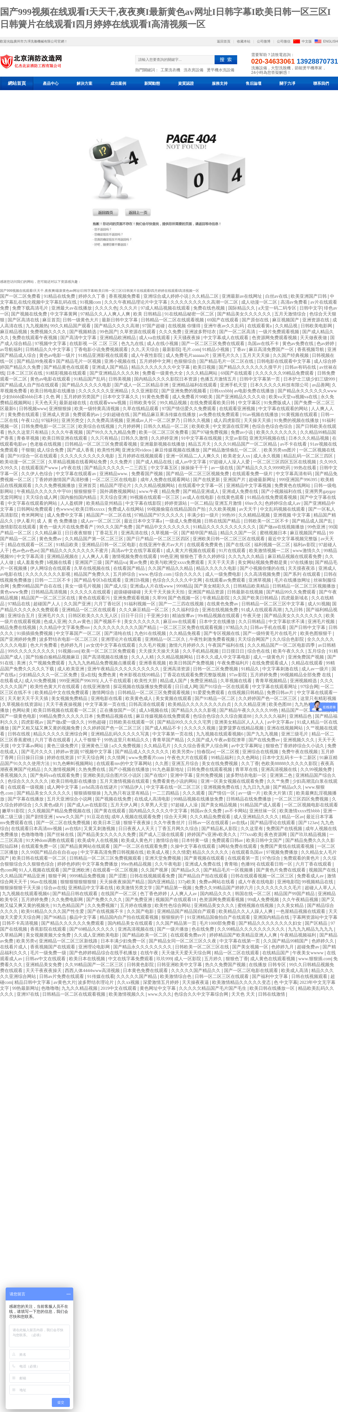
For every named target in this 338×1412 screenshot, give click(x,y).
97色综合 (271, 858)
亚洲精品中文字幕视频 (249, 485)
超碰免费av (308, 946)
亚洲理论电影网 (94, 946)
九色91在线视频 (150, 633)
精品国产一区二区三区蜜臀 (308, 710)
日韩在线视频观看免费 (153, 875)
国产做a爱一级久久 (66, 722)
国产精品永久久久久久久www (307, 390)
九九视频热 (37, 325)
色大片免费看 (44, 645)
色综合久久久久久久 (28, 781)
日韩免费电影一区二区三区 (48, 426)
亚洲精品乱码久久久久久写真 (120, 733)
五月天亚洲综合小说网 (70, 799)
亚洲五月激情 (229, 503)
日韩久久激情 (135, 438)
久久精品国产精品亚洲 (23, 875)
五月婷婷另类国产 (82, 396)
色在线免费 (203, 929)
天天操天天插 (258, 420)
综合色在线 (259, 651)
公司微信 (283, 41)
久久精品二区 (206, 296)
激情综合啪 (167, 840)
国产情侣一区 (222, 793)
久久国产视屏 (155, 870)
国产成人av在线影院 (87, 804)
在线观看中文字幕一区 (201, 485)
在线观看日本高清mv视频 (37, 828)
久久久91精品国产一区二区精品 (246, 444)
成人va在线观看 (155, 337)
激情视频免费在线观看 (135, 556)
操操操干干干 (195, 467)
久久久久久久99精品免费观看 (285, 373)
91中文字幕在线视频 (202, 438)
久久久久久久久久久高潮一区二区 (204, 302)
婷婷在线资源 (61, 757)
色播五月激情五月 (218, 379)
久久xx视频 (129, 982)
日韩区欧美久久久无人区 (93, 615)
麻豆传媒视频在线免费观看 (163, 716)
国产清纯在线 (118, 633)
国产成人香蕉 (81, 450)
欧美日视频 (205, 367)
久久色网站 (248, 757)
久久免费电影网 (67, 899)
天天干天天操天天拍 (165, 592)
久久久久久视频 (200, 728)
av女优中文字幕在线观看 (111, 645)
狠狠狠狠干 (85, 491)
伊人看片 (26, 521)
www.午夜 (149, 491)
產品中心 (51, 83)
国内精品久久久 (216, 893)
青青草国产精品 (168, 739)
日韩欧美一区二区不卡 (267, 521)
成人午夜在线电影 (256, 881)
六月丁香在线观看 (53, 739)
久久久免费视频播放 (55, 485)
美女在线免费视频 (220, 763)
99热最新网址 (25, 988)
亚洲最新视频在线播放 (163, 444)
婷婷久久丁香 (92, 296)
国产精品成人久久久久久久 (142, 751)
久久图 (162, 763)
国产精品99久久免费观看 (291, 592)
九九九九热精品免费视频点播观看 (102, 663)
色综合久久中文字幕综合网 (201, 994)
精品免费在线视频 (18, 627)
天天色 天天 (243, 994)
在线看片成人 (14, 946)
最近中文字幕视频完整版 (293, 538)
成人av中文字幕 (191, 461)
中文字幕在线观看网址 (275, 686)
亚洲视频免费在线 (222, 787)
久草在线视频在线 (92, 568)
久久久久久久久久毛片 (279, 887)
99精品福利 (223, 757)
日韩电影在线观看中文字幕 (284, 361)
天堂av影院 (236, 438)
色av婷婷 (326, 343)
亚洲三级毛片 (295, 733)
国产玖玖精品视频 (308, 834)
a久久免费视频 (127, 745)
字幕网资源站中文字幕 (314, 917)
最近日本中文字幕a (143, 521)
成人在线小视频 (163, 343)
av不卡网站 (236, 810)
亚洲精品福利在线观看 (195, 385)
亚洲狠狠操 (60, 408)
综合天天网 (176, 816)
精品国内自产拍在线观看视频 (129, 917)
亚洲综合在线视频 (260, 751)
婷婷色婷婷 (68, 864)
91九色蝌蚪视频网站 (73, 763)
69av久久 (254, 503)
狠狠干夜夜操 (137, 822)
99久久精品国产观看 (71, 325)
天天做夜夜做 (314, 337)
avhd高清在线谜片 (100, 787)
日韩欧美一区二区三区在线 (202, 946)
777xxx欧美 (251, 834)
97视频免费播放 (282, 852)
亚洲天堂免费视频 (163, 858)
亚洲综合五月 (22, 615)
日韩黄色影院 (141, 964)
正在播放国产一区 (118, 710)
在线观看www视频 (109, 402)
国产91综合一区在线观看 (33, 455)
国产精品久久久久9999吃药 (264, 467)
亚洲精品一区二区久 (165, 639)
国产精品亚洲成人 (201, 491)
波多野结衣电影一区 (247, 775)
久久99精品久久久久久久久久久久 (251, 929)
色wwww (64, 509)
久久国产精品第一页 (176, 923)
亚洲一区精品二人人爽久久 (193, 455)
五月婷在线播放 (136, 905)
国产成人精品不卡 (163, 728)
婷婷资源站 (176, 503)
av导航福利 (11, 349)
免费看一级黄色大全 (163, 373)
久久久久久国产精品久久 (196, 970)
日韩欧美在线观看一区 (132, 722)
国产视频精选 (83, 331)
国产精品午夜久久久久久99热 (249, 710)
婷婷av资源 (67, 751)
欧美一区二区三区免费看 (164, 432)
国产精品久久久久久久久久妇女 (271, 923)
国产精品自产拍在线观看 (203, 875)
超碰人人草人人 (320, 887)
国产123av (308, 822)
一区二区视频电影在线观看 (311, 804)
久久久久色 (106, 308)
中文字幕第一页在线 (106, 704)
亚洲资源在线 (316, 319)
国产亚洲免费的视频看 (184, 390)
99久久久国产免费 (115, 526)
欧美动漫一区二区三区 (23, 461)
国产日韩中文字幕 (307, 627)
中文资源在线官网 (231, 426)
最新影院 (171, 349)
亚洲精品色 (301, 716)
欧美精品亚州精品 (104, 503)
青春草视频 (28, 438)
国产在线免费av (264, 739)
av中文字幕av (281, 722)
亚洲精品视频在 (63, 556)
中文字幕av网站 (28, 745)
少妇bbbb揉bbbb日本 (23, 396)
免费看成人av (311, 875)
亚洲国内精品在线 (271, 917)
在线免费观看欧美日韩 (213, 402)
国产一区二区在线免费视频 (63, 822)
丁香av (239, 349)
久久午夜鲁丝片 (170, 822)
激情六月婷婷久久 (187, 645)
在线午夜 (149, 952)
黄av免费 (138, 562)
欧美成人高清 (295, 970)
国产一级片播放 (173, 929)
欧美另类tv (183, 751)
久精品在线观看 (307, 663)
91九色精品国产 (69, 905)
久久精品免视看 (185, 633)
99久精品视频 (174, 402)
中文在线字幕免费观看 (131, 958)
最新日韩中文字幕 (120, 319)
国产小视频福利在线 (282, 491)
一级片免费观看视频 (279, 331)
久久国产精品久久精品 (171, 568)
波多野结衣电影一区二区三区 (69, 639)
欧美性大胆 (146, 680)
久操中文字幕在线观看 (193, 846)
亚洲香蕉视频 (153, 663)
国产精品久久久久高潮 (117, 325)
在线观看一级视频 (26, 787)
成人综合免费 (51, 450)
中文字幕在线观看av (76, 473)
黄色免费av (51, 538)
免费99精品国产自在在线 (37, 586)
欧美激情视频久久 (127, 994)
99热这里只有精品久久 (127, 739)
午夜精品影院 (217, 597)
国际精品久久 (242, 308)
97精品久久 (237, 627)
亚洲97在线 (28, 994)
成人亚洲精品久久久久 (257, 816)
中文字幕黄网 (64, 314)
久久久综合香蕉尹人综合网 (201, 745)
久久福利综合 (186, 609)
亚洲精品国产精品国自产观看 (187, 911)
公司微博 (263, 41)
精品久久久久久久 (211, 852)
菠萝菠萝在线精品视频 (242, 728)
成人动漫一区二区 (259, 302)
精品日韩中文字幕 (33, 982)
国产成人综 (116, 586)
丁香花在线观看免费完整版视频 (195, 674)
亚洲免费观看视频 (131, 597)
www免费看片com (146, 757)
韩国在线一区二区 (253, 893)
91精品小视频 (216, 349)
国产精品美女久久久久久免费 (107, 834)
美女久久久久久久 (142, 621)
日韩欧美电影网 (317, 325)
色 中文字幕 (285, 982)
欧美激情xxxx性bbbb (300, 810)
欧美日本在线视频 (87, 958)
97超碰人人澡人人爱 (230, 461)
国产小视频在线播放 (129, 769)
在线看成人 (11, 680)
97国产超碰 (154, 325)
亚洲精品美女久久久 (214, 905)
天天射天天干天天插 (28, 698)
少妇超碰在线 (117, 414)
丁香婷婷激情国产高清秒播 (62, 479)
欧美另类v (26, 941)
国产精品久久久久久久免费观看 (73, 923)
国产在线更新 (207, 479)
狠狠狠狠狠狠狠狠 (78, 881)
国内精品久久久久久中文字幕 (158, 810)
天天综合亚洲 (114, 497)
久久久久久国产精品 (137, 976)
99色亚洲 (316, 526)
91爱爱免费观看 (209, 692)
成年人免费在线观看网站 (165, 479)
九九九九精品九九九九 (311, 929)
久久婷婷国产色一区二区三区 (268, 698)
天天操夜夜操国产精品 (122, 881)
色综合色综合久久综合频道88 (223, 716)
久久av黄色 (80, 621)
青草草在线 (247, 769)
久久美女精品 (291, 905)
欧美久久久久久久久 (277, 432)
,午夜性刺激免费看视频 (212, 639)
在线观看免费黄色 (205, 544)
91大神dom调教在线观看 (50, 840)
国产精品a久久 (288, 787)
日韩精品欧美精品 (251, 586)
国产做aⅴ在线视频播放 (282, 526)
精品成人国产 (174, 680)
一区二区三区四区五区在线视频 (285, 461)
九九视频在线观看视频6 (220, 733)
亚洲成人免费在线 (240, 491)
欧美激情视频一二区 (270, 550)
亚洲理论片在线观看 (122, 639)
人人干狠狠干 (88, 739)
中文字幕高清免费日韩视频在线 (113, 852)
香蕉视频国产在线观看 (53, 946)
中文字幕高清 (31, 556)
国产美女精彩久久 (212, 586)
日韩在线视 (19, 733)
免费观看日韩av (228, 840)
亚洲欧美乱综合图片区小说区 (113, 775)
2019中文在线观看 (119, 988)
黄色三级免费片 (63, 745)
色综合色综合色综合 (272, 426)
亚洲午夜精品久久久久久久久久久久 (124, 668)
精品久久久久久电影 (217, 568)
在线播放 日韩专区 (268, 964)
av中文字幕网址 (247, 745)
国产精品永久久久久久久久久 (143, 946)
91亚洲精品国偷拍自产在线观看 (219, 917)
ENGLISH (330, 41)
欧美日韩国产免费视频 (192, 663)
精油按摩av (183, 615)
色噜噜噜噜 (33, 834)
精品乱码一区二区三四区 (308, 455)
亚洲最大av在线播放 (72, 308)
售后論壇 (253, 83)
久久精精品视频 (254, 515)
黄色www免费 (14, 592)
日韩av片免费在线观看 (62, 976)
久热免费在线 (92, 769)
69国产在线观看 (223, 319)
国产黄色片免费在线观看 (281, 870)
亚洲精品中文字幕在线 (91, 887)
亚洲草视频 (260, 580)
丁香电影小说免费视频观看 (101, 349)
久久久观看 (194, 793)
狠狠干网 (57, 875)
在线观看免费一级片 (253, 473)
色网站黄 (21, 710)
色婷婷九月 (72, 645)
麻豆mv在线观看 (180, 621)
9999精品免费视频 (87, 875)
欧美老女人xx (237, 455)
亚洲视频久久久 (299, 739)
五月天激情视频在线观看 (125, 781)
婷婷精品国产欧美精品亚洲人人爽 (243, 935)
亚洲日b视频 (137, 580)
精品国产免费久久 (92, 574)
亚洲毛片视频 (322, 621)
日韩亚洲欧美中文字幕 (180, 964)
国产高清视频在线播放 (106, 657)
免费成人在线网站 (126, 509)
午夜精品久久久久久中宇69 (44, 491)
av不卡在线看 (294, 444)
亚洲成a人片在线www (152, 586)
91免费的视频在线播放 (297, 420)
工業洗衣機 (170, 70)
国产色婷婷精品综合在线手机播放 (103, 952)
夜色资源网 (276, 834)
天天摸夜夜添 (302, 568)
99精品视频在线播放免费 (199, 799)
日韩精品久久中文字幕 (48, 349)
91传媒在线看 (100, 976)
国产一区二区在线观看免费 (140, 846)
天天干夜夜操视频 (64, 704)
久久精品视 (287, 325)
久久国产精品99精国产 (286, 941)
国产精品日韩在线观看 (75, 893)
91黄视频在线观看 (300, 414)
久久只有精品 (105, 438)
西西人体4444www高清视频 (93, 970)
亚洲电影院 (288, 881)
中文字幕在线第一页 (240, 941)
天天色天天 (46, 402)
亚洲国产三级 (89, 562)
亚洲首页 (87, 485)
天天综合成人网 (42, 497)
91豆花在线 (98, 816)
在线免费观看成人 (270, 663)
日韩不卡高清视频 (20, 923)
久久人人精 (143, 657)
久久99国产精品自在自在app (49, 852)
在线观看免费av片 (188, 935)
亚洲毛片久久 (226, 355)
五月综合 (317, 651)
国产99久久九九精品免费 (111, 432)
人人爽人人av (184, 893)
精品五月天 (200, 444)
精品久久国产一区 (238, 532)
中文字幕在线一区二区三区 (173, 787)
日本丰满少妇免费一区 (124, 941)
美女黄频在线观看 (174, 698)
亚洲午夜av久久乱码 (224, 325)
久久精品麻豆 (49, 532)
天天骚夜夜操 (187, 337)
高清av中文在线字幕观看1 (137, 550)
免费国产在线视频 (284, 828)
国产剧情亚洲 (40, 816)
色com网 (8, 870)
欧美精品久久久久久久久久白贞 (200, 704)
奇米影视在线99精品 (140, 674)
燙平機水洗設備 (220, 70)
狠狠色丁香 (237, 958)
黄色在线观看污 (94, 597)
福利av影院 (305, 544)
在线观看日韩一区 (274, 864)
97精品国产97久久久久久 (159, 515)
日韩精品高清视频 (49, 592)
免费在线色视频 (209, 308)
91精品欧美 (67, 544)
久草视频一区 (165, 532)
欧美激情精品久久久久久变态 (242, 982)
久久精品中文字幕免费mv (65, 627)
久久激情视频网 (60, 769)
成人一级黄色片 (269, 657)
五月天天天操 (257, 355)
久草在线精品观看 (141, 408)
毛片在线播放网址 (293, 580)
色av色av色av (25, 550)
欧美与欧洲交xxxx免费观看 (177, 562)
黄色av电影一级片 (57, 355)
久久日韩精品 (252, 621)
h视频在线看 (60, 562)
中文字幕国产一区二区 (79, 633)
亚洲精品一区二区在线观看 (89, 609)
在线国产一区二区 (119, 893)
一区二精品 (201, 503)
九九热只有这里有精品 (127, 793)
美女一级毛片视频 (83, 586)
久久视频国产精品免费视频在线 (60, 810)
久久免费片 (122, 461)
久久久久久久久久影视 (48, 574)
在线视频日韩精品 (246, 692)
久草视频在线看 (236, 680)
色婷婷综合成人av (283, 503)
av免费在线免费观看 (219, 414)
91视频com (91, 302)
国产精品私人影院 (220, 828)
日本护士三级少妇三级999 (309, 379)
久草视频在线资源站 (23, 704)
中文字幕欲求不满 (287, 621)
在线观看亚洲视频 (237, 408)
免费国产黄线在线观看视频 (287, 846)
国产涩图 (118, 875)
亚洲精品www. (114, 473)
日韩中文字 (310, 308)
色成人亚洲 (55, 621)
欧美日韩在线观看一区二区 (39, 858)
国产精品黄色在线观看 (67, 367)
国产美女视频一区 (250, 946)
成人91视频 (319, 603)
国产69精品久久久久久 (92, 929)
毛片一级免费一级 (48, 952)
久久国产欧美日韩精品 (256, 597)
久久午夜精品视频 (300, 899)
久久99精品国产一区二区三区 (94, 964)
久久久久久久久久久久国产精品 (125, 627)
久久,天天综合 (145, 349)
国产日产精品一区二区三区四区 (158, 538)
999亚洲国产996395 (298, 479)
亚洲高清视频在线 (279, 769)
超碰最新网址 (263, 479)
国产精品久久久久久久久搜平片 (251, 367)
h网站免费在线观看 (238, 846)
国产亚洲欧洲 (77, 870)
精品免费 (171, 491)
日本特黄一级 (195, 840)
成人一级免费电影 (223, 574)
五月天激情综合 (290, 314)
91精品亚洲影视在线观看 (103, 355)
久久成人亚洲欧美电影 (97, 935)
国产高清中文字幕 (78, 337)
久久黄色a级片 (50, 804)
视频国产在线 (323, 870)
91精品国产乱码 (90, 379)
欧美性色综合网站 (173, 905)
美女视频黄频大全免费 (49, 935)
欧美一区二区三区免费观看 (109, 651)
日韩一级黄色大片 (81, 319)
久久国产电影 (141, 911)
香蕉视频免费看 (125, 296)
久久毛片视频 (153, 645)
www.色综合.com (156, 574)
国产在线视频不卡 (105, 911)
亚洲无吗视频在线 (267, 438)
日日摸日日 (233, 651)
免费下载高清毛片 (30, 308)
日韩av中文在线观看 (46, 958)
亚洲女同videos (137, 450)
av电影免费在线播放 (254, 390)
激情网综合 (103, 692)
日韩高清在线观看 (147, 704)
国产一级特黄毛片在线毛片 (270, 633)
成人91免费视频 (41, 680)
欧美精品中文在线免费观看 (62, 692)
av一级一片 (250, 793)
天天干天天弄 (222, 562)
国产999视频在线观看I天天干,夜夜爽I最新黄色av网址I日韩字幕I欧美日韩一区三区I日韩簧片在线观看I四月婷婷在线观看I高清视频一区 (99, 291)
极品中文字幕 (83, 917)
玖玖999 (164, 958)
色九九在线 (133, 343)
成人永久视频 (267, 455)
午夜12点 (30, 420)
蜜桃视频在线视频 (256, 905)
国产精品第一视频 (174, 887)
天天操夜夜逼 (196, 982)
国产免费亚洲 (139, 899)
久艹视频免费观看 (47, 663)
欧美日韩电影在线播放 (53, 390)
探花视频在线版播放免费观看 (143, 686)
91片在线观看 (233, 550)
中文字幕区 (250, 402)
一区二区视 (228, 751)
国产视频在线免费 (29, 314)
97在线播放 (301, 562)
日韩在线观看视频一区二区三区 (263, 875)
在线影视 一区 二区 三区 (94, 343)
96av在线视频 (44, 881)
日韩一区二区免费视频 (216, 668)
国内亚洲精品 (162, 881)
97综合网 (309, 686)
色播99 (247, 864)
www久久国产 (70, 816)
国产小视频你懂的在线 (263, 568)
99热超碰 (97, 722)
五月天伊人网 (124, 804)
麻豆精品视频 (14, 331)
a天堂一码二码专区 (277, 308)
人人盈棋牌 (72, 503)
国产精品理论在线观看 (273, 822)
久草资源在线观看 (138, 331)
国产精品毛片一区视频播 (228, 870)
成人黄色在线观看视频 (273, 958)
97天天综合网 (91, 757)
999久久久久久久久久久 (32, 651)
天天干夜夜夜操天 (44, 970)
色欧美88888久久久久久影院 (290, 763)
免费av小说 (242, 432)
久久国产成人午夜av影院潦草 (216, 739)
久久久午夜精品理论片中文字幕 (136, 302)
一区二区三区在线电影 (115, 479)
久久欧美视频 (223, 509)
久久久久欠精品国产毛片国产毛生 (213, 988)
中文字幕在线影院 (144, 503)
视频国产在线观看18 (176, 899)
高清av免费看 (294, 302)
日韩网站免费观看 (35, 509)
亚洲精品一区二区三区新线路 (69, 941)
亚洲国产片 (235, 479)
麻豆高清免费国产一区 (272, 349)
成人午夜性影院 (147, 355)
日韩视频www (33, 408)
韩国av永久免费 (206, 810)
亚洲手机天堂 (234, 385)
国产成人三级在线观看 (162, 834)
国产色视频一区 (184, 597)
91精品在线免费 (60, 296)
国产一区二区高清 (237, 331)
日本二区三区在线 (25, 373)
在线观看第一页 (244, 858)
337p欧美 (187, 881)
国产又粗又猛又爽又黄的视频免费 (46, 728)
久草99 (159, 597)
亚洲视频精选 (304, 680)
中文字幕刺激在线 (280, 668)
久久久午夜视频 (67, 432)
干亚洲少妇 (158, 615)
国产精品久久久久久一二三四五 (116, 467)
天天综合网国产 (254, 639)
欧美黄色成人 (139, 698)
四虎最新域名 (295, 597)
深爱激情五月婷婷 (161, 982)
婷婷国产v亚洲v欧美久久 (212, 834)
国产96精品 (55, 917)
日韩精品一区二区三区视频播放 (304, 586)
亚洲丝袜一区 (263, 810)
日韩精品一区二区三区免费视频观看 (106, 858)
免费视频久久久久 (48, 331)
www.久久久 (160, 994)
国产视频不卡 (108, 621)
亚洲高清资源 (177, 668)
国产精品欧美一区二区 (145, 935)
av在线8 (73, 828)
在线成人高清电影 (153, 799)
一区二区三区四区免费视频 (302, 799)
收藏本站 (243, 41)
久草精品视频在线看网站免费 (78, 461)
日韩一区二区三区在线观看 (222, 976)
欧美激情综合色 (176, 976)
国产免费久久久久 (104, 899)
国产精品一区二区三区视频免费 (198, 473)
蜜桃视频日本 (274, 532)
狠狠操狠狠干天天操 (21, 887)
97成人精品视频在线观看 (166, 308)
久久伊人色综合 (37, 473)
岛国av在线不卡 (264, 343)
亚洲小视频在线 (120, 361)
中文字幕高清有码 (294, 473)
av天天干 (248, 509)
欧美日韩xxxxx (90, 509)
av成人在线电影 (199, 497)
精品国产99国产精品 (295, 893)
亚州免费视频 (210, 775)
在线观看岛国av (248, 852)
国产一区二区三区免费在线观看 (213, 343)
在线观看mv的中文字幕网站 (124, 763)
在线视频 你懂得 (185, 325)
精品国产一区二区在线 (109, 515)
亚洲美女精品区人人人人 (239, 722)
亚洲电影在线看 (107, 698)
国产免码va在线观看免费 (55, 775)
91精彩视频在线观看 (66, 373)
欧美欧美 (201, 426)
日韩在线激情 (272, 994)
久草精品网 (12, 935)
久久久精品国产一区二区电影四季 (281, 645)
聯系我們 (321, 83)
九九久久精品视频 (80, 988)
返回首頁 (223, 41)
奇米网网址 (33, 515)
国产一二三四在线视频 (182, 603)
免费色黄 (107, 674)
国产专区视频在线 (222, 633)
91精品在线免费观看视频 (272, 497)
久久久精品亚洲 (250, 704)
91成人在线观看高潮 (262, 609)
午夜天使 (252, 615)
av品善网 (321, 385)
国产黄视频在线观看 (205, 858)
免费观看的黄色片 (302, 858)
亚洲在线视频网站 (285, 728)
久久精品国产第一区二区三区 (94, 538)
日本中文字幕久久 (121, 396)
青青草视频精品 (271, 680)
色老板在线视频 (46, 444)
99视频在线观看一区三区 (155, 497)
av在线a (240, 822)
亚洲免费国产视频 (306, 657)
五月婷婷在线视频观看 (141, 455)
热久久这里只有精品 (28, 432)
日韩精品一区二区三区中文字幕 (273, 603)
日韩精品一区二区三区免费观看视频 (101, 444)
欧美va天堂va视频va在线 (294, 396)
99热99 (229, 515)
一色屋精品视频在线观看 (301, 911)
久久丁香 (250, 763)
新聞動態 (152, 83)
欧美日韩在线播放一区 (273, 988)
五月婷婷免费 (264, 674)
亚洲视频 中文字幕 (292, 515)
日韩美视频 (120, 379)
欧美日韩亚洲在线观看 (65, 438)
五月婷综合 (125, 574)
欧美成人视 (158, 852)
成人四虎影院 (228, 420)
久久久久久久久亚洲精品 (103, 390)
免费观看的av (87, 414)
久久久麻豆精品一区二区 (144, 609)
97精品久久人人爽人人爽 (106, 314)
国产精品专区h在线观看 (98, 580)
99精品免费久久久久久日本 (66, 716)
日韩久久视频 (197, 420)
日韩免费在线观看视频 (210, 769)
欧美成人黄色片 (137, 840)
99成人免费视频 (263, 899)
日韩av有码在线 (301, 367)
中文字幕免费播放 (100, 864)
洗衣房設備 (193, 70)
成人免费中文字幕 (65, 515)
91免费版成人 (278, 402)
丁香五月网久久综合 (178, 828)
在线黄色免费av (223, 603)
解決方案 (84, 83)
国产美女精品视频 (219, 804)
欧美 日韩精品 (148, 314)
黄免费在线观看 (24, 414)
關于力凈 (287, 83)
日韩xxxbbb (221, 390)
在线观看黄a (260, 325)
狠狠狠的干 (173, 917)
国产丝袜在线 (61, 834)
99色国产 (109, 331)
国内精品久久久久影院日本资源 (166, 379)
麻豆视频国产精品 (308, 532)
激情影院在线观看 (18, 526)
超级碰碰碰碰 (128, 592)
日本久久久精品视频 (309, 438)
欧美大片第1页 (279, 793)
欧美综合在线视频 (96, 426)
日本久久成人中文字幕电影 (223, 657)
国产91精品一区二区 (215, 698)
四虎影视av (33, 722)
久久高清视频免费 (262, 574)
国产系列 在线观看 (302, 574)
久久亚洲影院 (145, 390)
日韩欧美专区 (143, 402)
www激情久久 (307, 550)
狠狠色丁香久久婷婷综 (203, 556)
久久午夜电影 (169, 864)
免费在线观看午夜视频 (35, 337)
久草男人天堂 (155, 804)
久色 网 (53, 396)
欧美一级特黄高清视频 (97, 408)
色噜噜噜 (50, 988)
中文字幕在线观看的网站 (283, 408)
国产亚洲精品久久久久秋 (115, 373)
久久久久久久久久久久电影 (87, 455)
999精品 (184, 586)
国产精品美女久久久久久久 (244, 314)
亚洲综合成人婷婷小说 (166, 296)
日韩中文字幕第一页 (260, 379)
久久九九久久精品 (246, 556)
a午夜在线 (71, 467)
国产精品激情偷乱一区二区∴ (232, 450)
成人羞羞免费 (31, 562)
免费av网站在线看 (217, 881)
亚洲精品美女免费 (44, 964)
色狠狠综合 (185, 361)
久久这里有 (252, 828)
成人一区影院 (188, 958)
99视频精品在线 (318, 881)
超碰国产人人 (47, 603)
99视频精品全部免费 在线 (306, 674)
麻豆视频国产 (286, 319)
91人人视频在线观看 (40, 870)
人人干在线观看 (116, 680)
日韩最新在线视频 (245, 592)
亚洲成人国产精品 (110, 367)
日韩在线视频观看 (309, 976)
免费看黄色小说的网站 (175, 781)
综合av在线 (55, 887)
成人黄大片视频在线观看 (191, 550)
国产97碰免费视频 (210, 432)
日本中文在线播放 (217, 621)
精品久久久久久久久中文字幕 (161, 367)
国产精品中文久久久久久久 (163, 526)
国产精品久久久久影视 (194, 710)
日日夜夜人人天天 (136, 828)
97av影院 (238, 674)
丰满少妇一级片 (203, 515)
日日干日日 (132, 615)
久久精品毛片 (158, 745)
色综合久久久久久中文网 (177, 580)
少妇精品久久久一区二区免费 (48, 674)
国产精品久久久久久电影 (87, 385)
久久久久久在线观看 (91, 592)
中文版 (307, 41)
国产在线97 (156, 775)
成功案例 (118, 83)
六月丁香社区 (108, 603)
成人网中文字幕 (63, 787)
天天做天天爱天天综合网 (186, 952)
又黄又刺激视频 (100, 828)
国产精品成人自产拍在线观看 (30, 385)
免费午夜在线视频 (300, 751)
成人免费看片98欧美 (193, 396)
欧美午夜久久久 (289, 651)
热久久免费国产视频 (226, 964)
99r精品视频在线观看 (219, 615)
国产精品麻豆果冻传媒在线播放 (165, 414)
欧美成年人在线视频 (98, 840)
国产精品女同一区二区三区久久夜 (183, 941)
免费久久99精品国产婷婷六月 (224, 887)
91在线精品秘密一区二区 (189, 314)
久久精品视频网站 (175, 657)
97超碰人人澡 (185, 804)
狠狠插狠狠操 (88, 793)
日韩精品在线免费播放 (249, 799)
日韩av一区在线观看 (209, 822)
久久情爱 (181, 852)
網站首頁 (17, 83)
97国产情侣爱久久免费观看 (189, 408)
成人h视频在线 (154, 710)
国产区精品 (316, 923)
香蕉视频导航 (311, 349)
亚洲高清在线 (135, 532)
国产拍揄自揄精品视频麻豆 (53, 657)
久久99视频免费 (316, 769)
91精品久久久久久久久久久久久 (225, 526)
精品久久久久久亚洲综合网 (60, 733)
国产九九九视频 (262, 733)
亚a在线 (88, 674)
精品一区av (293, 816)
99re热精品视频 (137, 864)
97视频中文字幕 (51, 343)
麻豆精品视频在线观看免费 (295, 556)
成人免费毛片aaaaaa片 (188, 355)
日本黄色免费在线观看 (146, 970)
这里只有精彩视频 (318, 698)
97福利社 (50, 420)
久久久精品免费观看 (211, 816)
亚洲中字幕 (182, 775)
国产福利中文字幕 (270, 976)
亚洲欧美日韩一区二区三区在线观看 (229, 538)
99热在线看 (305, 467)
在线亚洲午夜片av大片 (162, 544)
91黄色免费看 (156, 396)
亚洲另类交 (73, 420)
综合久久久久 (189, 574)
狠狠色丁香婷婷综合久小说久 (295, 745)
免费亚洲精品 (204, 680)
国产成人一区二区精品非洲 (142, 385)
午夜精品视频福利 (298, 935)
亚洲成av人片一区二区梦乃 (153, 420)
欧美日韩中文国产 (264, 840)
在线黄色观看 (231, 497)
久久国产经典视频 (291, 355)
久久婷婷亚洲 (165, 438)
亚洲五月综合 (186, 763)
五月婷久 (213, 958)
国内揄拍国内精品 (78, 497)
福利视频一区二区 (272, 544)
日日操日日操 (31, 757)
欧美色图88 (280, 704)
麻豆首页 (51, 319)
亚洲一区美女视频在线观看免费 (233, 781)
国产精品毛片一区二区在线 (227, 361)
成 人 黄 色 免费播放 (57, 521)
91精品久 (250, 668)
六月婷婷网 (129, 426)
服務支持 (220, 83)
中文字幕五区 (165, 467)
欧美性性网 (108, 450)
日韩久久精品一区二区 (166, 426)
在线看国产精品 (129, 568)
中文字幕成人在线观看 (226, 337)
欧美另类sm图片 (280, 450)
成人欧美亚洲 (71, 668)
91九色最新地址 (168, 769)
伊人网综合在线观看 (51, 568)
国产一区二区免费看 (21, 296)
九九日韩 (294, 609)
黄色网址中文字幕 (158, 988)
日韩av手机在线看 (268, 627)
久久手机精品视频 (201, 651)
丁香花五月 (107, 532)
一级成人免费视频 (183, 521)
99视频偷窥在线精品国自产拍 (177, 509)
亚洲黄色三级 (95, 745)
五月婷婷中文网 (155, 361)
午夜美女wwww (308, 952)
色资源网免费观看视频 (275, 337)
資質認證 (186, 83)
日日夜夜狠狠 (79, 532)
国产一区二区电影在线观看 (251, 970)
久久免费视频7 (102, 905)
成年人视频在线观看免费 (136, 816)
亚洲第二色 (281, 775)
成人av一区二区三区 (101, 521)
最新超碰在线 (73, 402)
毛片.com (191, 349)
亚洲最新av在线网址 (242, 296)
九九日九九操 (257, 787)
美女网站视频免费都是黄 (263, 562)
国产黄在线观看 (110, 810)
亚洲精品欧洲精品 (118, 337)
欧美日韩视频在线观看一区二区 (65, 710)
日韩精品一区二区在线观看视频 (173, 319)
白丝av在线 (277, 296)
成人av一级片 (315, 668)
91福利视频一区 (140, 603)
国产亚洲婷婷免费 (18, 639)
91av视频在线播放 (261, 414)
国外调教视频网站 (118, 491)
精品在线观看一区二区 (31, 544)
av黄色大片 (65, 982)
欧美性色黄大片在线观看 (55, 686)
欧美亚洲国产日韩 (309, 296)
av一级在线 (222, 467)
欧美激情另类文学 (135, 887)
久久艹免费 (278, 781)
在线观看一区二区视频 (116, 870)
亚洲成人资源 (56, 414)
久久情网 (116, 757)
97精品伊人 (132, 787)
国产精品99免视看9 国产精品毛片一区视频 (59, 361)
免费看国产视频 (147, 473)
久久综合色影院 (288, 639)
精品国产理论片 (116, 485)
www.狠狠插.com (314, 958)
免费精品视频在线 (115, 716)
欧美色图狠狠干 (316, 633)
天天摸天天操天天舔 (159, 651)
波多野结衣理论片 (96, 982)
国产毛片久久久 (37, 751)
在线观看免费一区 (39, 846)
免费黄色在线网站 (293, 485)
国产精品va (116, 562)
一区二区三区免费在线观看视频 (191, 627)
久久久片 (129, 308)
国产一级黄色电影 (18, 716)
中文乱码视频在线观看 (283, 509)
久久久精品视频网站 (155, 485)
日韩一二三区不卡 (53, 580)
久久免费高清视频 (105, 420)
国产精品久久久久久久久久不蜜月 (75, 550)
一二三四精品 (166, 793)
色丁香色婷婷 (154, 893)
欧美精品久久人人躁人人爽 (246, 911)
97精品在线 (19, 603)
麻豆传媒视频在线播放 (178, 450)
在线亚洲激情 (97, 686)
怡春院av (206, 751)
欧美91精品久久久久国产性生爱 (53, 911)
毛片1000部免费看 (218, 923)
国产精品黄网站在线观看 (85, 846)
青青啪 (231, 864)
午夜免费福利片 (233, 663)
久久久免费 (171, 331)
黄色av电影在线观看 (51, 379)
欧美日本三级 (107, 822)
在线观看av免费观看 (225, 580)
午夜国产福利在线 (226, 645)
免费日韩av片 (281, 692)
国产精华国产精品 (199, 532)
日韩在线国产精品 (222, 521)
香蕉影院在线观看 (48, 929)
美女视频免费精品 (69, 698)
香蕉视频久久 (14, 775)
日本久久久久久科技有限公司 (280, 385)
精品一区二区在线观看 (237, 952)
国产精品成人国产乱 (312, 521)
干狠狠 (28, 450)
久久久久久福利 (271, 716)
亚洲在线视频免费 (220, 609)
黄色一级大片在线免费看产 (66, 526)
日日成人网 (186, 686)
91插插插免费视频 (35, 633)
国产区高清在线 (24, 319)
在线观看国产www (40, 467)
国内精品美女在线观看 (131, 923)
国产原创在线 (256, 319)
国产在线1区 (239, 544)
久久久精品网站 (202, 373)
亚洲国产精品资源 (206, 592)
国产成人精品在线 (154, 461)
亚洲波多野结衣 (200, 331)
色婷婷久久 (323, 941)
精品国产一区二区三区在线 (48, 597)
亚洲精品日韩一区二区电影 (109, 544)
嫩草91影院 (14, 810)
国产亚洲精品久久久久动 (241, 396)
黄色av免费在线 (298, 343)
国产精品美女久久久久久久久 (294, 615)
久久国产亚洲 (78, 603)
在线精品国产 (276, 952)
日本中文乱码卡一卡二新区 (289, 757)
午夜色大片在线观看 (188, 757)
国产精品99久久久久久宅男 (184, 722)
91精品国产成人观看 (261, 804)
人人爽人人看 (96, 556)
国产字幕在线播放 (26, 799)
